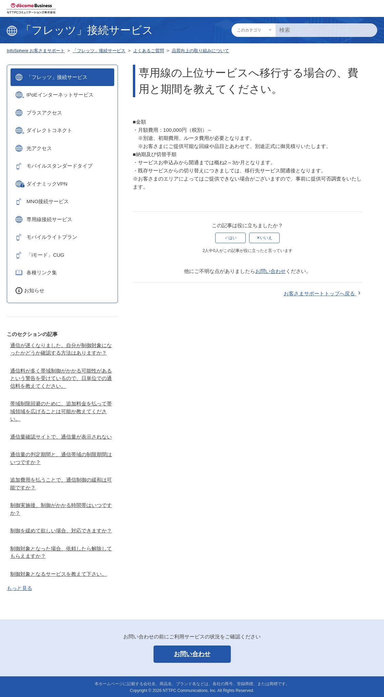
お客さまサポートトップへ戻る (323, 293)
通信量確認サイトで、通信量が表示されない (61, 437)
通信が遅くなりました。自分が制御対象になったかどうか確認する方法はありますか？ (61, 349)
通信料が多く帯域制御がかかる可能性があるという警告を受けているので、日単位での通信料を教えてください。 (61, 378)
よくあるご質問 (148, 50)
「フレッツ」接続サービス (99, 50)
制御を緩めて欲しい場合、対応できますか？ (61, 530)
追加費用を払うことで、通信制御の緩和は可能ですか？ (61, 483)
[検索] (326, 30)
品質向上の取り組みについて (200, 50)
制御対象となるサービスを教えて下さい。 (58, 574)
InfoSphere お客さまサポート (36, 50)
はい (232, 237)
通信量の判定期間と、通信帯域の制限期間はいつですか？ (61, 458)
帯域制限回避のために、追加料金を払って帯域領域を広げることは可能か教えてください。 (61, 411)
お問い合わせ (270, 271)
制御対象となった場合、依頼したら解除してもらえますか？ (61, 552)
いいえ (266, 237)
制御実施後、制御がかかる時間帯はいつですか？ (61, 509)
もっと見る (19, 588)
